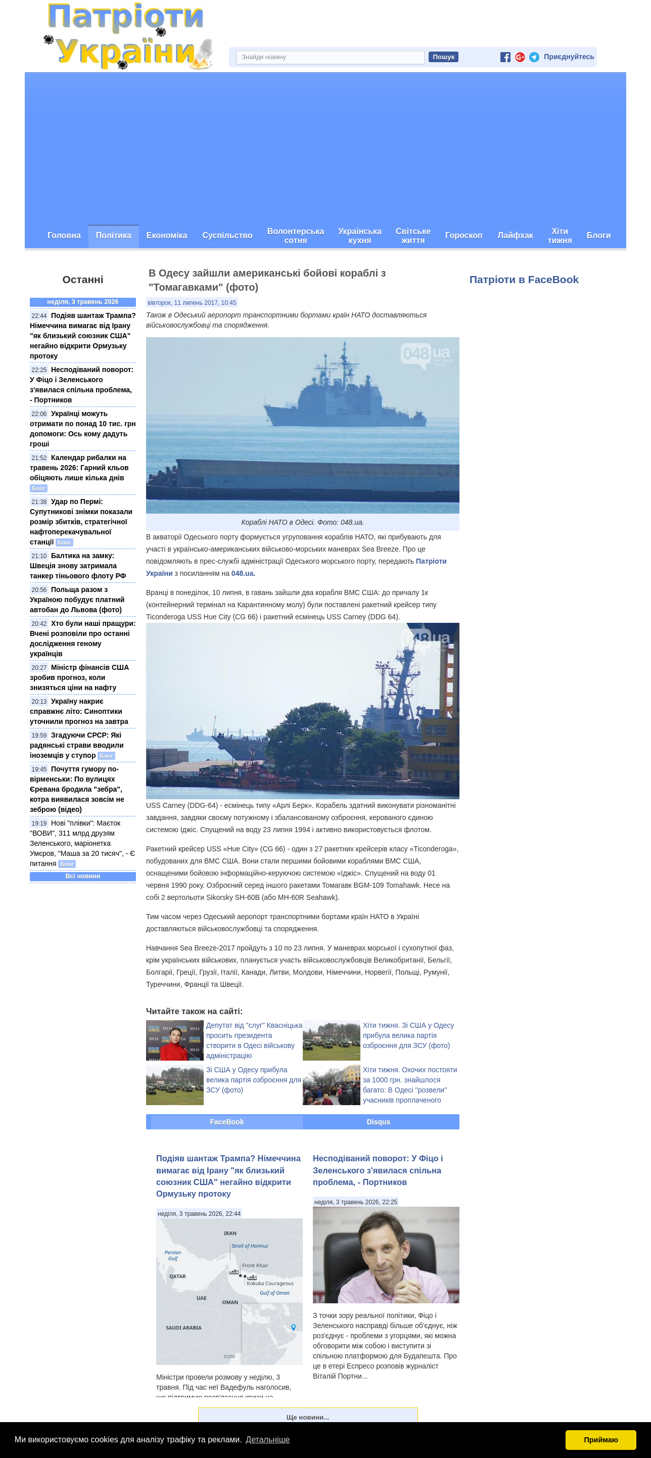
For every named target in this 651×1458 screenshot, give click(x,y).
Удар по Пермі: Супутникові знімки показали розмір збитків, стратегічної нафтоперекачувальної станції (81, 521)
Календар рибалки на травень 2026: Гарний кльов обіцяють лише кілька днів (79, 467)
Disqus (379, 1122)
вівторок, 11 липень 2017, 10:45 (192, 302)
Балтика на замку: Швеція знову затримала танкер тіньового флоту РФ (78, 566)
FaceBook (227, 1122)
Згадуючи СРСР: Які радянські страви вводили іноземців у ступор (77, 745)
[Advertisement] (325, 148)
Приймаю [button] (601, 1440)
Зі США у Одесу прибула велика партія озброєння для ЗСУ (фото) (253, 1080)
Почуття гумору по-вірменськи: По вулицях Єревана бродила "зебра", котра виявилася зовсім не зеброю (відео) (77, 789)
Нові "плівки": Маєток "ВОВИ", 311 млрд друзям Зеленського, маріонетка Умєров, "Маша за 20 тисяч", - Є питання (82, 843)
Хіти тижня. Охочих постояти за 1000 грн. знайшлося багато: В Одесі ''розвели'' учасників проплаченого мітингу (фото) (410, 1090)
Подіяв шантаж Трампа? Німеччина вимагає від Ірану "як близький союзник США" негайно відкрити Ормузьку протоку (83, 335)
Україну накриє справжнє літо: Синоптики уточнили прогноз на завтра (79, 711)
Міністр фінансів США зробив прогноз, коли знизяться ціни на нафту (79, 677)
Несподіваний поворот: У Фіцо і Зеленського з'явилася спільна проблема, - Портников (378, 1170)
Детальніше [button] (268, 1439)
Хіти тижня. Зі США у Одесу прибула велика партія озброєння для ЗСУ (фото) (408, 1035)
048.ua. (243, 573)
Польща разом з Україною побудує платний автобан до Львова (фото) (77, 599)
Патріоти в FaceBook (524, 279)
